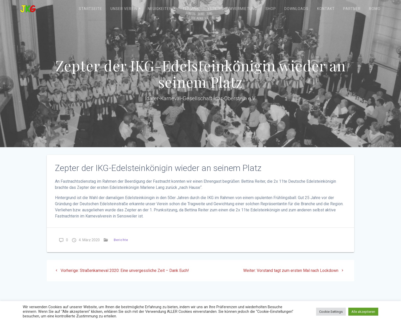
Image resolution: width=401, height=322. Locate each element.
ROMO (375, 9)
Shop (270, 9)
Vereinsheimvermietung (232, 9)
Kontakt (326, 9)
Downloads (296, 9)
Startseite (90, 9)
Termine (191, 9)
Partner (352, 9)
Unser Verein (123, 9)
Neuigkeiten (160, 9)
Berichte (121, 240)
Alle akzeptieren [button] (363, 312)
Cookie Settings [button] (331, 312)
